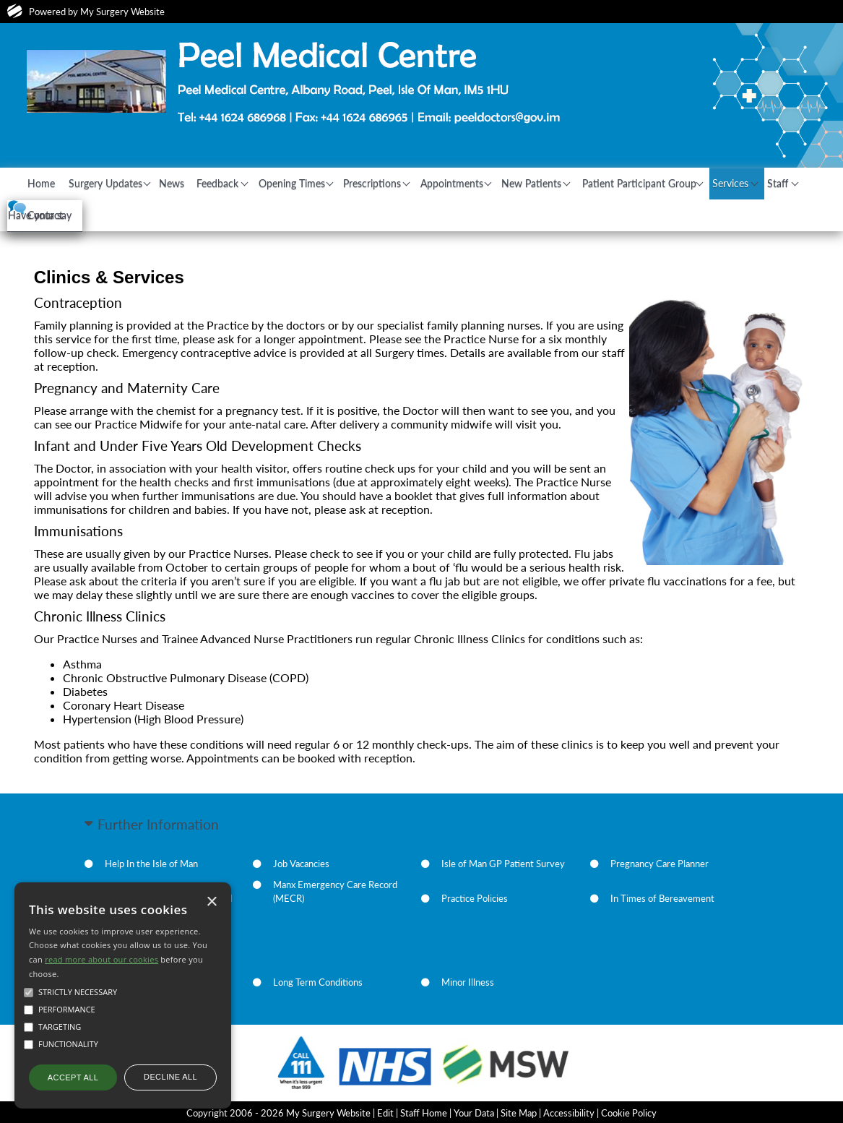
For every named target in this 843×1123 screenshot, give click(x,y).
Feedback (246, 183)
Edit (385, 1111)
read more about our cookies (101, 959)
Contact (101, 214)
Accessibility (569, 1111)
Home (48, 183)
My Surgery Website (122, 11)
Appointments (497, 183)
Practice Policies (474, 897)
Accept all (73, 1077)
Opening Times (325, 183)
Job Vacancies (301, 862)
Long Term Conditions (318, 980)
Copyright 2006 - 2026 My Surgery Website (278, 1111)
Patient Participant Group (692, 183)
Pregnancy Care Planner (659, 862)
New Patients (583, 183)
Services (790, 183)
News (193, 183)
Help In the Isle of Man (151, 862)
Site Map (519, 1111)
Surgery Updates (117, 183)
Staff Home (423, 1111)
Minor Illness (467, 980)
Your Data (474, 1111)
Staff (46, 214)
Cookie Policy (629, 1111)
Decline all (170, 1076)
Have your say (127, 241)
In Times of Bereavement (662, 897)
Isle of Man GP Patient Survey (503, 862)
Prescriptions (412, 183)
